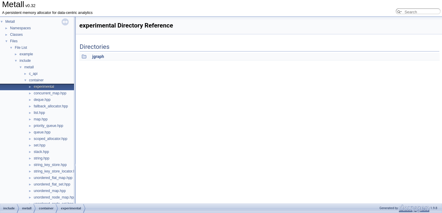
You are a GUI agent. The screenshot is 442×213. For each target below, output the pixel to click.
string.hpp (41, 158)
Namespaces (20, 28)
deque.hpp (42, 100)
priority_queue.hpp (48, 126)
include (25, 61)
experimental (44, 87)
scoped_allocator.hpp (50, 139)
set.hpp (39, 145)
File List (21, 48)
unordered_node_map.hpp (54, 197)
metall (29, 67)
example (26, 54)
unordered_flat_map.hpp (53, 178)
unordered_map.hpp (50, 191)
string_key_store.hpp (50, 165)
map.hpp (41, 119)
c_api (33, 74)
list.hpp (39, 113)
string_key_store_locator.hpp (56, 171)
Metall (10, 22)
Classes (16, 35)
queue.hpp (42, 132)
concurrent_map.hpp (50, 93)
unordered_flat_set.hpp (52, 184)
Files (13, 41)
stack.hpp (41, 152)
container (36, 80)
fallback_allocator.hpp (51, 106)
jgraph (98, 56)
